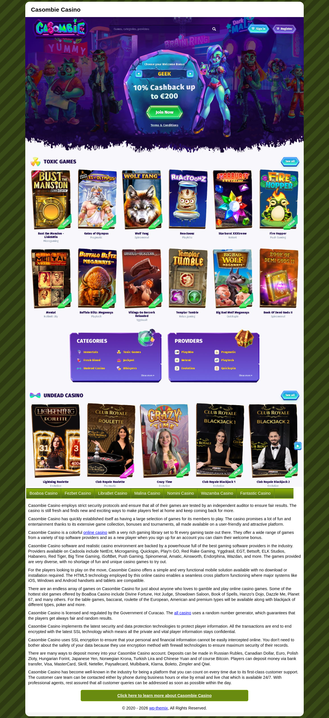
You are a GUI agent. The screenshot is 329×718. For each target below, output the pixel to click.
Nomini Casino (180, 493)
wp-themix (158, 708)
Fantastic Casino (255, 493)
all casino (182, 613)
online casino (95, 532)
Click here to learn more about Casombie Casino (164, 695)
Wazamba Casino (217, 493)
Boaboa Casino (43, 493)
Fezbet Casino (77, 493)
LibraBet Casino (112, 493)
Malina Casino (147, 493)
